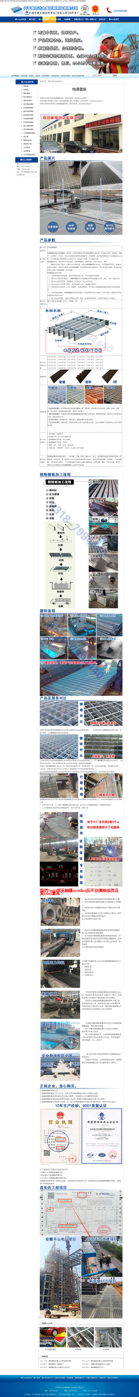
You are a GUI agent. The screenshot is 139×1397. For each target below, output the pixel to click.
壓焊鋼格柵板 (28, 104)
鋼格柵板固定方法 (97, 1367)
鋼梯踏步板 (27, 140)
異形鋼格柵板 (28, 129)
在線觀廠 (67, 19)
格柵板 (25, 90)
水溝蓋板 (26, 147)
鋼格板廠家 (27, 100)
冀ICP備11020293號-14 (107, 1394)
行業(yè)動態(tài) (90, 19)
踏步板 (25, 137)
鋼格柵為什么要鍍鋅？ (56, 1364)
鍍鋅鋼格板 (27, 97)
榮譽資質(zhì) (79, 19)
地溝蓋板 (26, 151)
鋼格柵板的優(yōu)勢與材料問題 (60, 1361)
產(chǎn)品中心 (44, 19)
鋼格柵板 (26, 93)
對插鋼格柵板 (28, 122)
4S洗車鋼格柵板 (29, 155)
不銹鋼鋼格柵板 (29, 133)
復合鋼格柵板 (28, 126)
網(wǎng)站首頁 (20, 19)
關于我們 (32, 19)
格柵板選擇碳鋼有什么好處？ (101, 1364)
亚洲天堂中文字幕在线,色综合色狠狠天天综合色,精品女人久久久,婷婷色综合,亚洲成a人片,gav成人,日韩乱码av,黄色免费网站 (43, 1)
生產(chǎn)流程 (55, 19)
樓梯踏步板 (27, 144)
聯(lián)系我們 (114, 19)
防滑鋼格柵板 (28, 108)
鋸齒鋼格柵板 (28, 115)
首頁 (49, 81)
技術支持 (102, 19)
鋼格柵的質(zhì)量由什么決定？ (60, 1367)
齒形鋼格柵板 (28, 111)
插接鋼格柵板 (28, 118)
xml (73, 1394)
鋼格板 (25, 86)
